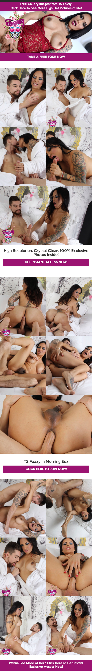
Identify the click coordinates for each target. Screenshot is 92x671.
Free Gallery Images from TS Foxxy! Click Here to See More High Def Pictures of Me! (46, 6)
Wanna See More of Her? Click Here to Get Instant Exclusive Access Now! (46, 665)
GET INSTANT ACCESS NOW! (46, 262)
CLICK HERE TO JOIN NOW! (46, 469)
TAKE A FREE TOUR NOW (46, 57)
